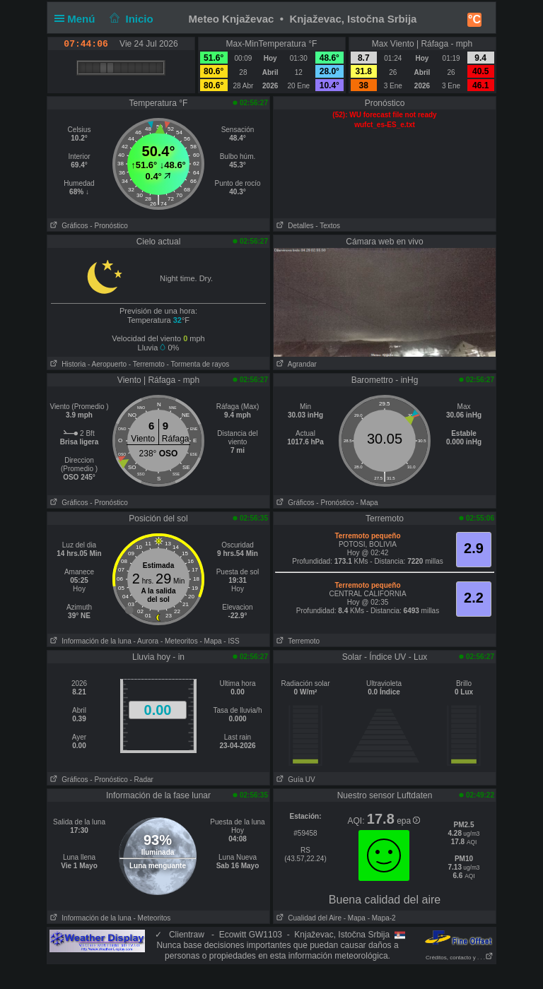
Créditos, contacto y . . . (460, 957)
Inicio (130, 19)
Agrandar (295, 364)
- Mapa (367, 503)
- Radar (141, 779)
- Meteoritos (179, 641)
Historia (66, 364)
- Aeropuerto (107, 364)
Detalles (293, 226)
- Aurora (146, 641)
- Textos (327, 226)
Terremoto (297, 641)
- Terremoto (147, 364)
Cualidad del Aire (307, 918)
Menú (77, 19)
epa (408, 821)
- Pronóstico (108, 226)
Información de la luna (89, 641)
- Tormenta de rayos (198, 364)
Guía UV (294, 779)
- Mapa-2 (381, 918)
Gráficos (67, 226)
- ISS (231, 641)
